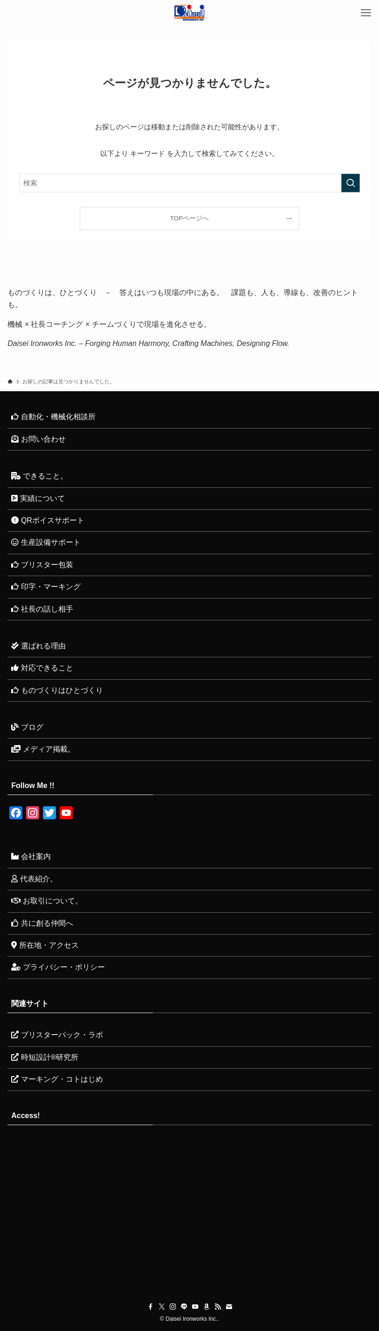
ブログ (27, 727)
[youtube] (195, 1307)
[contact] (229, 1307)
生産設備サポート (45, 542)
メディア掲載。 (43, 749)
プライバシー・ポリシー (57, 967)
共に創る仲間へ (42, 923)
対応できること (42, 668)
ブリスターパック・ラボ (57, 1035)
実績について (37, 498)
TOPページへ (189, 218)
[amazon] (206, 1307)
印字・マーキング (45, 587)
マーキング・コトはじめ (57, 1079)
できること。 (39, 476)
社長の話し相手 (42, 609)
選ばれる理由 (38, 646)
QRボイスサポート (47, 520)
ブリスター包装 (42, 565)
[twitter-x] (162, 1307)
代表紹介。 (34, 879)
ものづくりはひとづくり (57, 690)
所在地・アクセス (44, 945)
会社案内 (30, 856)
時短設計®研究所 (44, 1057)
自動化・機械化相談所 (53, 417)
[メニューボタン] (366, 13)
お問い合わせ (38, 439)
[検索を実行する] (350, 183)
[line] (184, 1307)
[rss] (218, 1307)
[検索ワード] (189, 183)
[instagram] (173, 1307)
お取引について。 (46, 901)
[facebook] (150, 1307)
